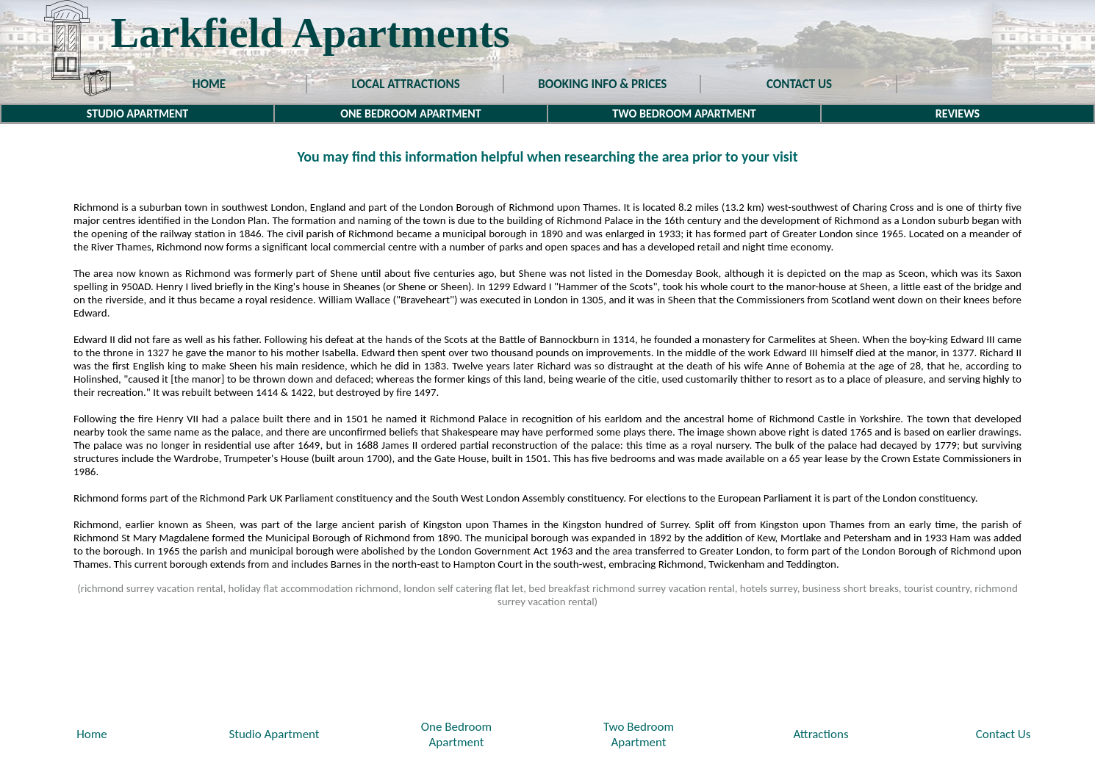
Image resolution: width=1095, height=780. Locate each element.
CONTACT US (799, 84)
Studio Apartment (274, 734)
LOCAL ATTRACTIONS (406, 84)
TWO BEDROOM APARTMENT (683, 113)
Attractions (820, 734)
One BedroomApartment (456, 734)
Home (91, 734)
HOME (209, 84)
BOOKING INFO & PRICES (602, 84)
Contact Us (1003, 734)
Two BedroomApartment (638, 734)
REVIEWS (958, 113)
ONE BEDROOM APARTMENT (410, 113)
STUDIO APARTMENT (137, 113)
